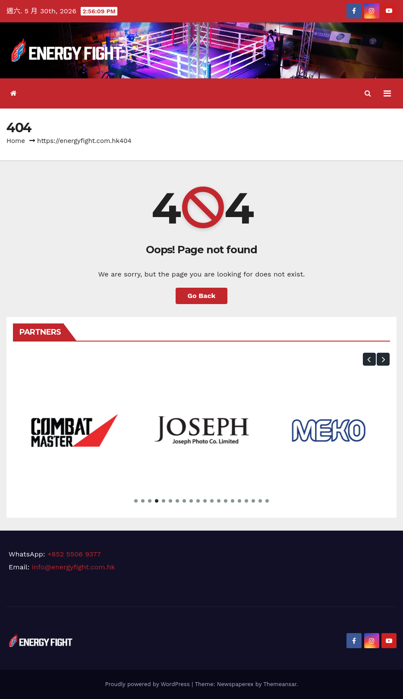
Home (15, 141)
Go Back (202, 296)
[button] (368, 93)
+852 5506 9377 (74, 554)
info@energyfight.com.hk (73, 567)
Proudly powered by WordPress (148, 684)
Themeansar (279, 684)
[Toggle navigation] (387, 93)
